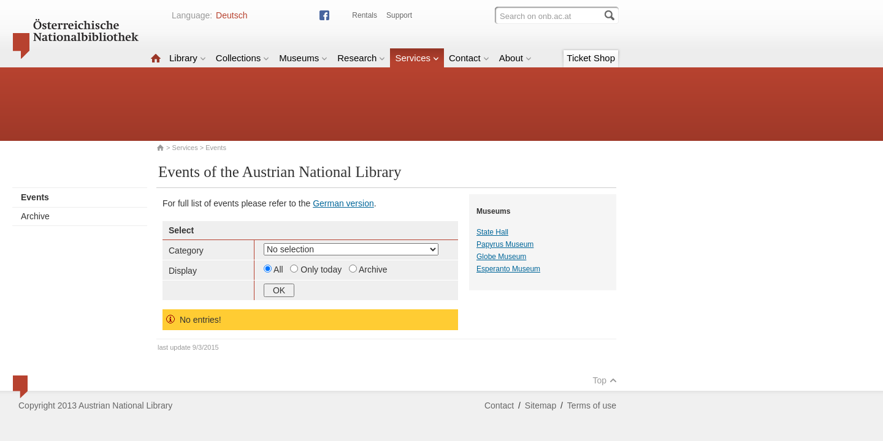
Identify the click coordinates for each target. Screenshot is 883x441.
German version (343, 203)
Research (361, 58)
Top (604, 380)
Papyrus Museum (504, 244)
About (515, 58)
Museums (303, 58)
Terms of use (591, 405)
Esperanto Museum (508, 269)
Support (399, 15)
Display (183, 271)
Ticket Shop (591, 58)
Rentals (364, 15)
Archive (35, 216)
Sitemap (540, 405)
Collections (242, 58)
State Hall (492, 232)
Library (187, 58)
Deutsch (231, 15)
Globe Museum (501, 256)
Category (186, 250)
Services (417, 58)
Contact (469, 58)
